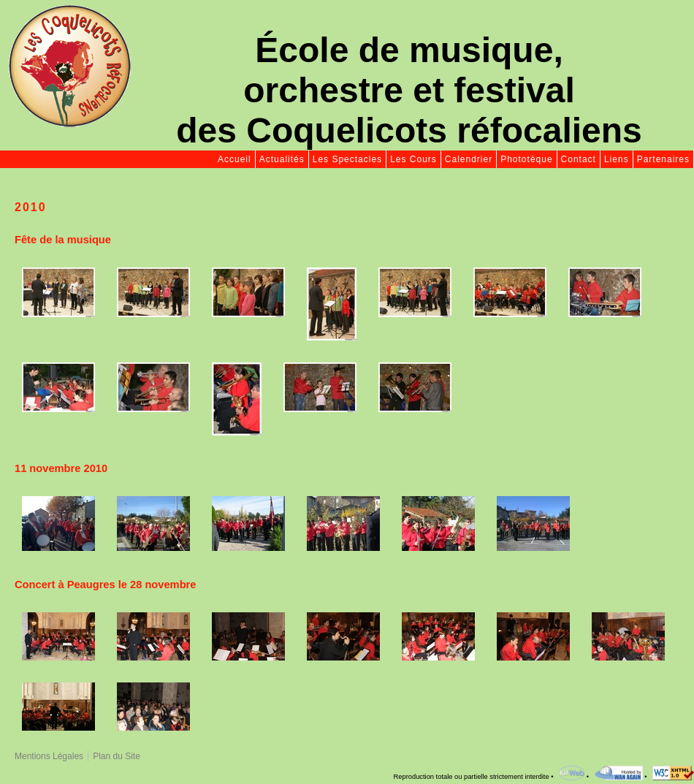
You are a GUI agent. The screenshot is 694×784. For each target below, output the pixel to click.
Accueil (234, 159)
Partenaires (663, 159)
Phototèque (526, 159)
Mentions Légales (49, 756)
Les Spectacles (347, 159)
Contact (578, 159)
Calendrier (468, 159)
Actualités (282, 159)
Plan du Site (116, 756)
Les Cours (413, 159)
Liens (616, 159)
